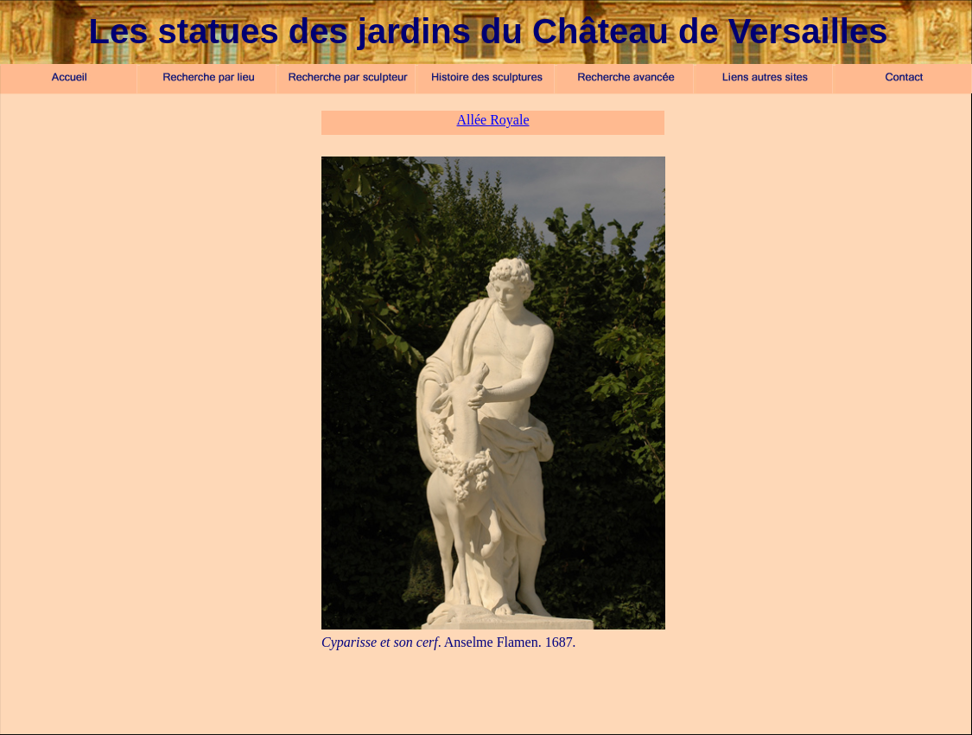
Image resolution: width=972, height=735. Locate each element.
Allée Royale (493, 119)
